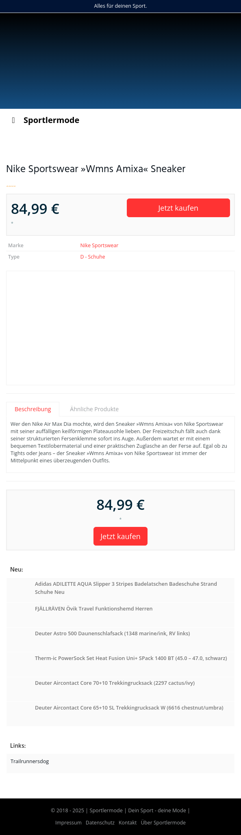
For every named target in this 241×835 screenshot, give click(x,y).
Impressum (68, 822)
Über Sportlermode (163, 822)
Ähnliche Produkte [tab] (94, 409)
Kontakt (128, 822)
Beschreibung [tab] (33, 409)
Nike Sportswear (99, 245)
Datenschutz (100, 822)
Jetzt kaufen (178, 208)
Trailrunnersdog (30, 761)
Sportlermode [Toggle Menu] (43, 119)
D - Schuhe (92, 256)
